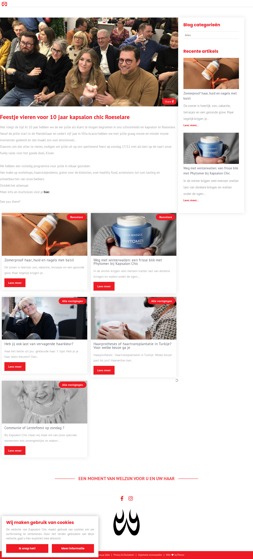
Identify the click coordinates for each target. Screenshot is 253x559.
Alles (188, 35)
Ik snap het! (27, 548)
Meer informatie (73, 548)
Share (169, 101)
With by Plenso (175, 555)
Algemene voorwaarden (150, 555)
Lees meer (15, 282)
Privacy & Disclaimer (124, 555)
